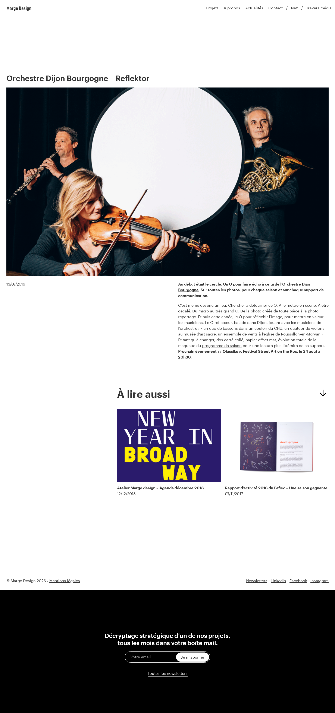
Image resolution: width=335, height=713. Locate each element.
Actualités (254, 8)
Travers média (319, 8)
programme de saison (222, 345)
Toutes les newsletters (168, 673)
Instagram (319, 581)
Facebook (298, 581)
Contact (275, 8)
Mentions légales (64, 580)
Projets (212, 8)
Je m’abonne (192, 657)
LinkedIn (278, 581)
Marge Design (18, 8)
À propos (232, 8)
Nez (294, 8)
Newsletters (256, 581)
